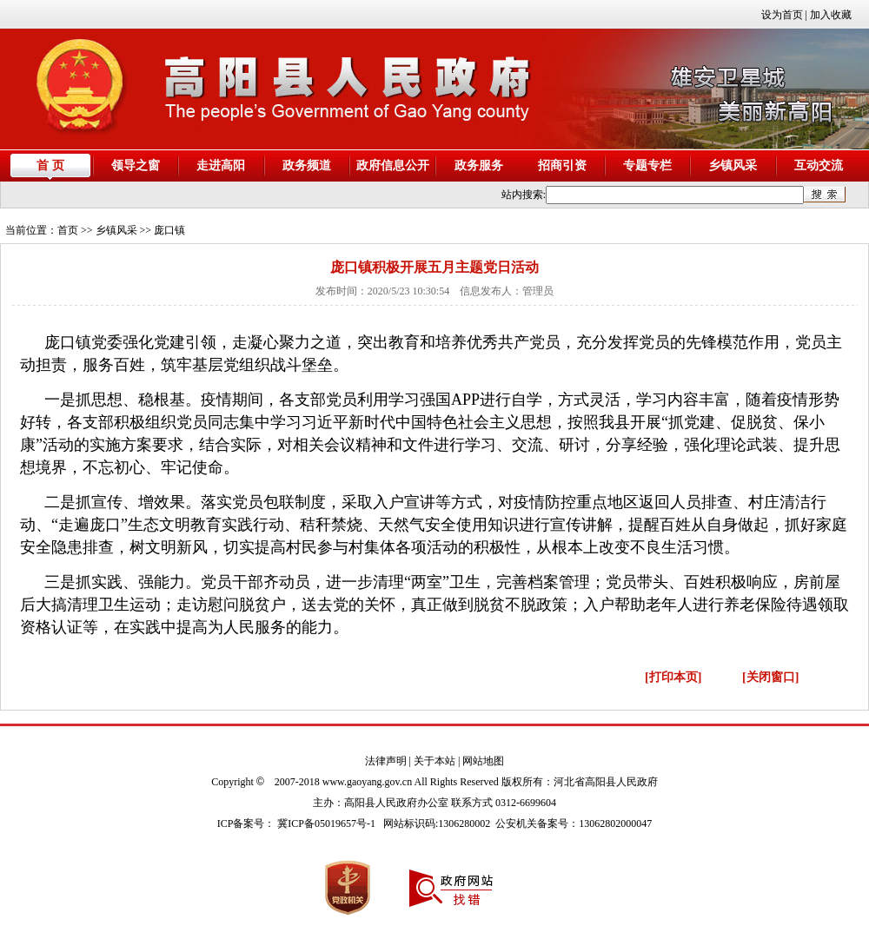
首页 (67, 230)
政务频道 (306, 165)
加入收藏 (831, 15)
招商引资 (562, 165)
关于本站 (434, 761)
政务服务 (478, 165)
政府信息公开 (392, 165)
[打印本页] (673, 677)
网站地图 (483, 761)
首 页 (50, 165)
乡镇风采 (732, 165)
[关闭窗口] (770, 677)
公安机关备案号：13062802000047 (573, 823)
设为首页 (782, 15)
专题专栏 (647, 165)
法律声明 (386, 761)
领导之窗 (135, 165)
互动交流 (818, 165)
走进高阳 (220, 165)
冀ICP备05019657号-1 (326, 823)
